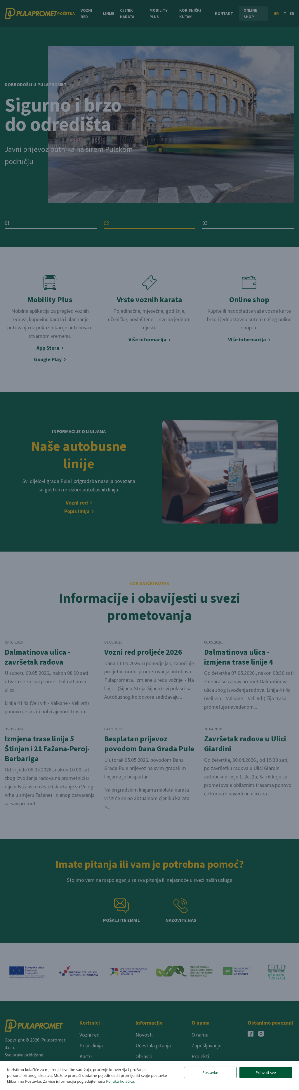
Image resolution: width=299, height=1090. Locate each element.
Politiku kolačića (120, 1081)
